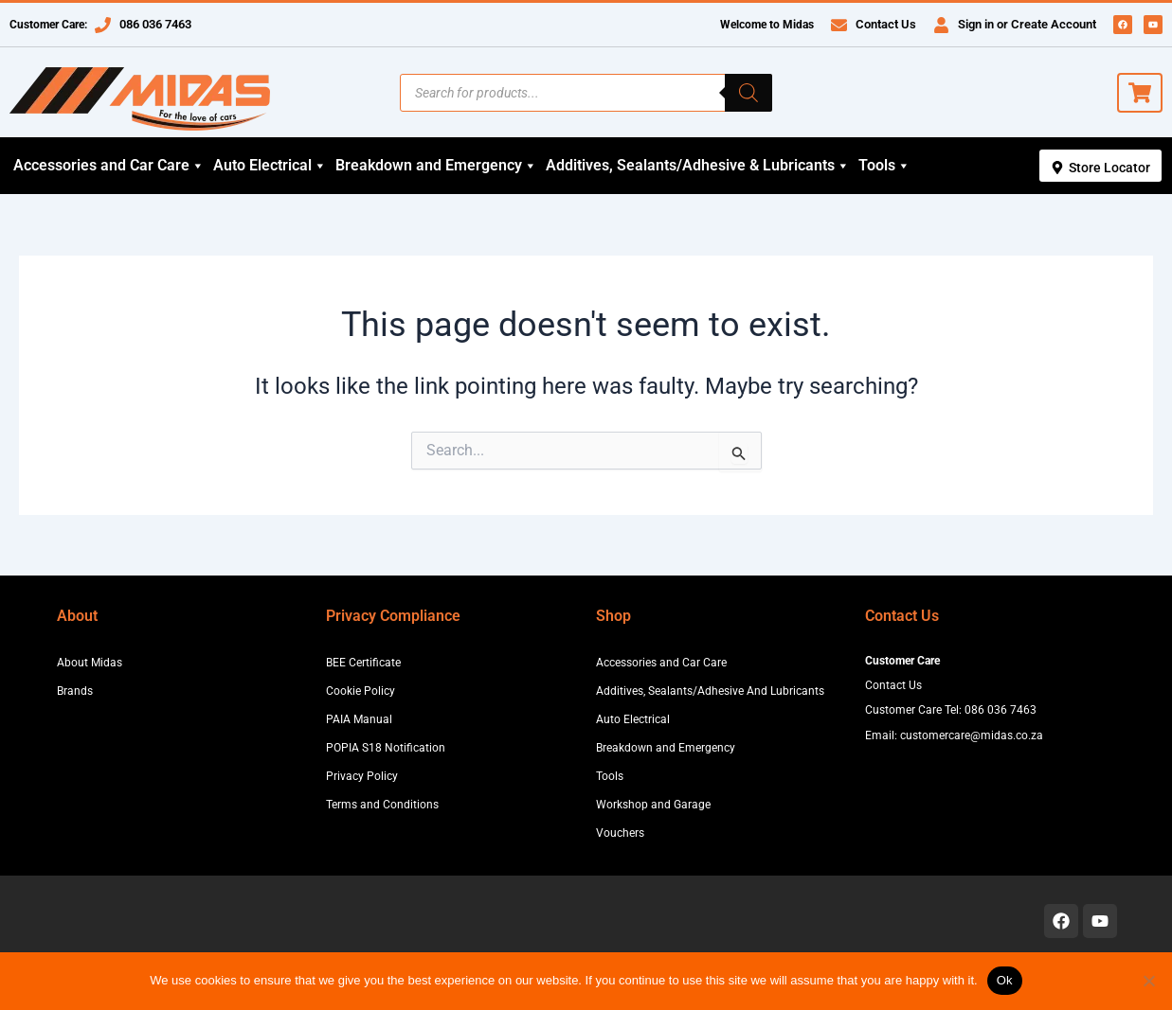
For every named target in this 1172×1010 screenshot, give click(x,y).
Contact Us (886, 24)
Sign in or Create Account (1027, 24)
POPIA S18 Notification (385, 747)
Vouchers (620, 833)
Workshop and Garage (653, 804)
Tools (884, 166)
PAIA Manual (359, 719)
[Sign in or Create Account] (941, 25)
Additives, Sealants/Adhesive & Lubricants (698, 166)
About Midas (89, 662)
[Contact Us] (839, 25)
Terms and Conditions (382, 804)
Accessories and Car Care (109, 166)
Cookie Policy (360, 691)
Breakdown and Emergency (436, 166)
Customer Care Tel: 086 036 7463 (951, 710)
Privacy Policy (362, 776)
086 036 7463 (155, 24)
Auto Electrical (270, 166)
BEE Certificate (363, 662)
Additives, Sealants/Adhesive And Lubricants (710, 691)
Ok (1005, 980)
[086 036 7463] (103, 25)
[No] (1148, 980)
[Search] (748, 93)
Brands (75, 691)
